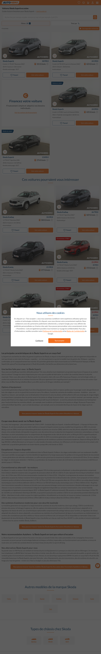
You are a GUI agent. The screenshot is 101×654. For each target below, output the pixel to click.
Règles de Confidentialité (75, 331)
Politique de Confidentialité (52, 331)
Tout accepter (59, 341)
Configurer (39, 341)
